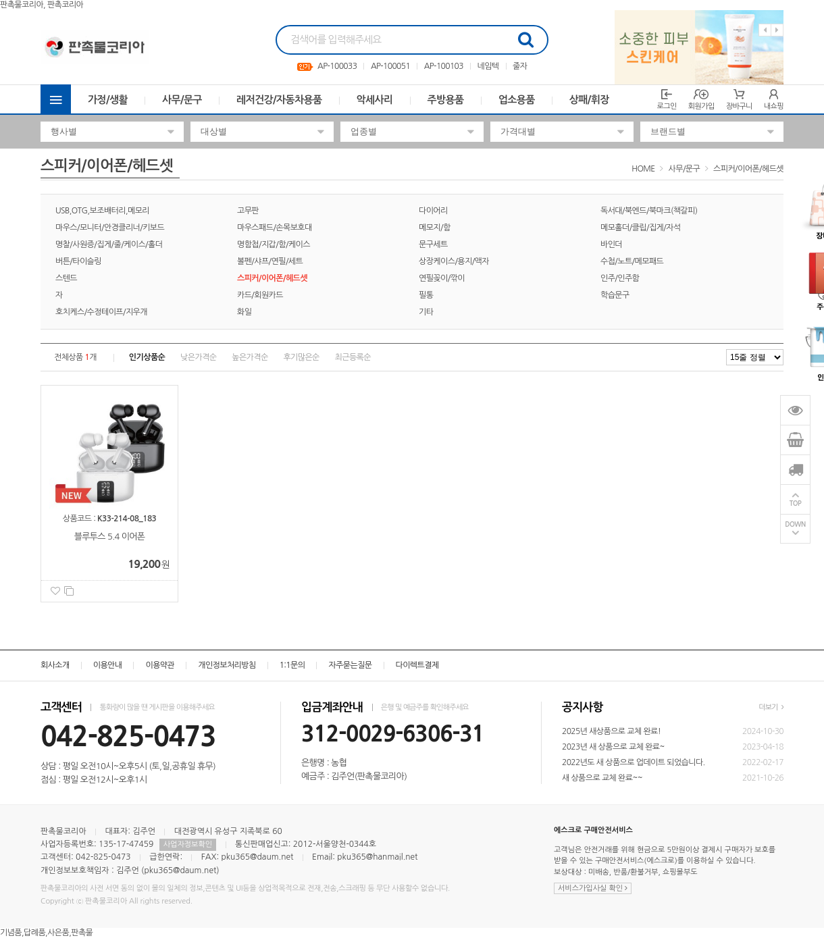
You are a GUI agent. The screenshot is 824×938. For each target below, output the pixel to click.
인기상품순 (147, 357)
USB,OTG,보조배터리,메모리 (102, 211)
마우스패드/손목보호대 (274, 228)
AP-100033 (337, 66)
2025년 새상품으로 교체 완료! (611, 731)
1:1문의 (292, 665)
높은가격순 (249, 357)
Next (777, 30)
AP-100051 (390, 66)
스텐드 (66, 278)
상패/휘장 (589, 100)
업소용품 (516, 100)
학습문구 (614, 295)
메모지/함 (434, 228)
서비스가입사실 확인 (592, 888)
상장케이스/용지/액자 (454, 261)
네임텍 (487, 66)
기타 (426, 312)
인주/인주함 (619, 278)
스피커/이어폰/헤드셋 (748, 169)
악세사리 (375, 100)
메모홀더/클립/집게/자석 (640, 228)
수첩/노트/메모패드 (631, 261)
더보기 (770, 707)
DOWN (795, 524)
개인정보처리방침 (226, 665)
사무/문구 (182, 100)
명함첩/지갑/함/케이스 (273, 244)
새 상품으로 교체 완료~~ (602, 778)
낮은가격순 (198, 357)
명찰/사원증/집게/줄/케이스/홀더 (108, 244)
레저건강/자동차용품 (279, 100)
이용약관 (159, 665)
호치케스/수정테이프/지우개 (101, 312)
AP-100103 (443, 66)
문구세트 (433, 244)
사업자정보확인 (187, 844)
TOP (796, 503)
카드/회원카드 (260, 295)
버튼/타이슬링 (78, 261)
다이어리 (433, 211)
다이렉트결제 (417, 665)
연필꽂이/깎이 (442, 278)
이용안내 (107, 665)
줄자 (520, 66)
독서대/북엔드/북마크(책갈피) (648, 211)
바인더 (611, 244)
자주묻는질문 (349, 665)
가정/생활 (108, 100)
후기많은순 (301, 357)
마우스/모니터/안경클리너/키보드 (109, 228)
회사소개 (55, 665)
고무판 (248, 211)
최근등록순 (353, 357)
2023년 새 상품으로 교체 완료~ (613, 747)
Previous (764, 30)
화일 (244, 312)
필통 (426, 295)
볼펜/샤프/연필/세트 (270, 261)
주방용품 (446, 100)
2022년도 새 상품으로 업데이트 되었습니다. (633, 762)
